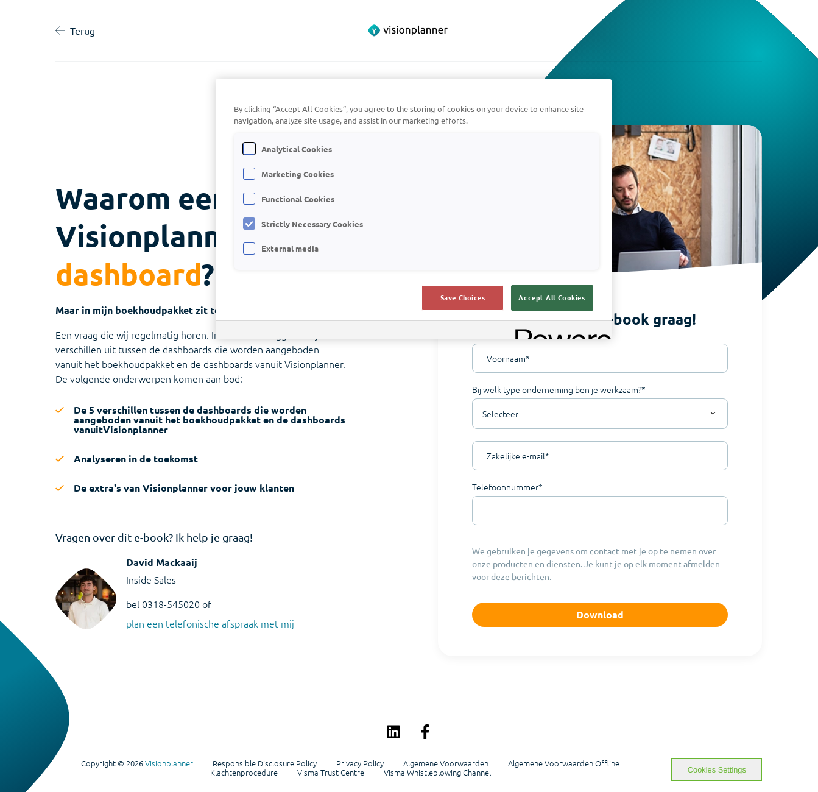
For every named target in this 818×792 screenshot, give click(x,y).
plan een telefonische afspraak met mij (210, 623)
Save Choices (462, 297)
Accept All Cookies (551, 297)
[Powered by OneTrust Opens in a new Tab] (559, 331)
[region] (414, 209)
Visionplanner (169, 763)
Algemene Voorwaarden (445, 763)
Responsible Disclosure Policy (265, 763)
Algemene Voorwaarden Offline (563, 763)
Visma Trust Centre (330, 772)
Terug (75, 30)
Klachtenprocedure (244, 772)
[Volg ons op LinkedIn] (393, 732)
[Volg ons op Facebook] (425, 732)
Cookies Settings (717, 769)
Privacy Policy (360, 763)
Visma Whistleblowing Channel (437, 772)
